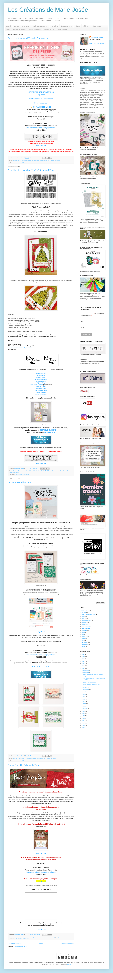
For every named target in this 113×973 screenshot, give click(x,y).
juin (84, 696)
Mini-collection (41, 470)
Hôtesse (77, 26)
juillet (84, 694)
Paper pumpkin (45, 937)
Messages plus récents (14, 943)
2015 (83, 720)
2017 (83, 716)
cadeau (83, 646)
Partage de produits (19, 29)
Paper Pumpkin (49, 29)
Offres (8, 29)
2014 (83, 723)
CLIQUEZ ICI (41, 145)
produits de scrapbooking (28, 160)
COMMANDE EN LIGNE (42, 107)
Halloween (84, 630)
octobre (85, 687)
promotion (36, 160)
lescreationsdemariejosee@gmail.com (41, 128)
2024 (83, 659)
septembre (86, 689)
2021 (83, 666)
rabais (41, 160)
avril (84, 701)
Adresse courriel (86, 316)
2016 (83, 718)
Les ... (87, 365)
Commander (25, 26)
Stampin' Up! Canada (55, 160)
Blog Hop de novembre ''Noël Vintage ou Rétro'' (31, 170)
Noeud (83, 632)
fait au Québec (29, 470)
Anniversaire (85, 610)
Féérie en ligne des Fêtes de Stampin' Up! (28, 38)
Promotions (54, 26)
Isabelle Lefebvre (41, 377)
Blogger (69, 964)
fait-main (35, 470)
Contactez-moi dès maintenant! (41, 99)
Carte (19, 470)
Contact (16, 26)
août (84, 692)
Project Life (85, 636)
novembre (86, 672)
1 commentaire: (34, 468)
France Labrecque (41, 379)
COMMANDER (49, 432)
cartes (19, 937)
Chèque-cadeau (97, 26)
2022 (83, 663)
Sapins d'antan (51, 470)
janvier (85, 708)
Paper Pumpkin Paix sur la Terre (24, 765)
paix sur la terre (37, 937)
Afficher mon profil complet (97, 43)
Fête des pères (86, 626)
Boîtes (83, 616)
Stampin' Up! (46, 160)
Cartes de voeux (62, 29)
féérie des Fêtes (17, 160)
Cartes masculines (86, 620)
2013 (83, 725)
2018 (83, 713)
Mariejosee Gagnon (41, 383)
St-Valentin (84, 642)
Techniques (85, 644)
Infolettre (85, 26)
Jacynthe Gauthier (41, 390)
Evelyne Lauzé (41, 386)
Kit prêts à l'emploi (25, 937)
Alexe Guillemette (41, 394)
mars (84, 703)
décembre (86, 670)
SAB (83, 640)
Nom (82, 328)
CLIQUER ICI (41, 95)
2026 (83, 654)
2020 (83, 668)
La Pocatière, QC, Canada (22, 162)
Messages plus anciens (67, 943)
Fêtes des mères (86, 628)
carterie (23, 470)
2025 (83, 656)
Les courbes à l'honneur (19, 482)
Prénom (83, 322)
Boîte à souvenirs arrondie (89, 614)
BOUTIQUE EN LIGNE (48, 430)
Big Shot (84, 612)
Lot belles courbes (22, 758)
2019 (83, 711)
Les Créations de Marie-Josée (48, 9)
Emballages (85, 624)
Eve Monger (41, 375)
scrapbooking (59, 470)
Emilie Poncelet (41, 388)
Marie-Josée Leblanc (36, 385)
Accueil (8, 26)
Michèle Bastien (41, 381)
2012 (83, 727)
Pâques (84, 638)
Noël (46, 470)
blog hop (15, 470)
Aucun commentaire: (35, 158)
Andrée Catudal (41, 374)
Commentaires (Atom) (21, 946)
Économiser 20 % (66, 26)
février (85, 706)
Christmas (84, 622)
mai (84, 699)
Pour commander (41, 103)
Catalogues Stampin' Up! (40, 26)
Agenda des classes (34, 29)
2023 (83, 661)
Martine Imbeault (41, 392)
